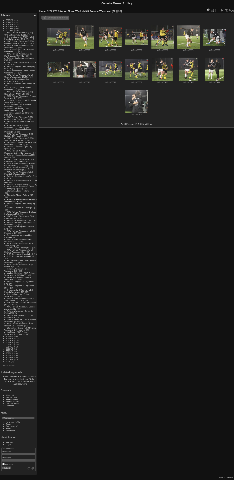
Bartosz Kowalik (11, 379)
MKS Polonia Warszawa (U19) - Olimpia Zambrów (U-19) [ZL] (19, 42)
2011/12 (9, 351)
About (8, 428)
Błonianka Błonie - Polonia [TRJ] (21, 191)
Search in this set (58, 17)
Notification (10, 430)
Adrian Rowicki (10, 376)
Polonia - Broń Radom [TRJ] (19, 248)
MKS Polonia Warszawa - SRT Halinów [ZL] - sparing (18, 135)
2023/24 (9, 24)
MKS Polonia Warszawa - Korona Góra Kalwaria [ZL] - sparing (19, 164)
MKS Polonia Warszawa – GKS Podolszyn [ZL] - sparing (19, 160)
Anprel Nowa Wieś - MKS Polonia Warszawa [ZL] (88, 11)
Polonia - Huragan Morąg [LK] (19, 184)
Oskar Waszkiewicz (26, 381)
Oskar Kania (9, 381)
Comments (10, 426)
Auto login (7, 464)
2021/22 (9, 28)
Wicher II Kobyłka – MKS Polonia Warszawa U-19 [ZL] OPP (19, 274)
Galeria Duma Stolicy (117, 3)
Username (6, 451)
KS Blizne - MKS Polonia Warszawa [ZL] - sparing (16, 126)
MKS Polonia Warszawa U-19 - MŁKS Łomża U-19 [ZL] (18, 55)
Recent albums (12, 401)
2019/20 (9, 336)
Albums (5, 15)
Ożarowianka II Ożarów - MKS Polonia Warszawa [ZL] (18, 291)
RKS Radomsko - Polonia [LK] (20, 254)
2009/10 (9, 355)
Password (6, 458)
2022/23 (9, 26)
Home (42, 11)
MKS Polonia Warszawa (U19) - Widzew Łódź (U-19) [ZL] (19, 139)
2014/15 (9, 347)
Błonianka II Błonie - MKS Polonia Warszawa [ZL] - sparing (20, 143)
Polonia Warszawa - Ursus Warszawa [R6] (17, 270)
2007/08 (9, 359)
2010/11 (9, 353)
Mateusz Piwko (27, 379)
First (123, 124)
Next (145, 124)
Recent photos (12, 399)
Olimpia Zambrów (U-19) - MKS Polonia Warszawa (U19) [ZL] (19, 38)
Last (150, 124)
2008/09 (9, 357)
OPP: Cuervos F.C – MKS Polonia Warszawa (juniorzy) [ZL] (20, 320)
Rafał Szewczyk (19, 384)
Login (8, 444)
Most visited (11, 395)
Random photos (13, 403)
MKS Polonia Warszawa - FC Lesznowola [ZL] (18, 240)
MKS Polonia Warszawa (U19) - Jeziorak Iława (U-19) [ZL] (19, 118)
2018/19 (9, 338)
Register (9, 442)
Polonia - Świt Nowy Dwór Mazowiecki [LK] (16, 110)
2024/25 (9, 22)
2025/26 (9, 20)
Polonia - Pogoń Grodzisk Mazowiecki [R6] (16, 80)
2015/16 (9, 345)
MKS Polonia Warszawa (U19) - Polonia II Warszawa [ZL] (19, 169)
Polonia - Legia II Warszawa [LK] (21, 83)
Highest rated (11, 397)
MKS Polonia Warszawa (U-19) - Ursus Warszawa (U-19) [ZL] (19, 76)
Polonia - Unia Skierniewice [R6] (20, 121)
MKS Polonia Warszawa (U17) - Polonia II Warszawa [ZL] (19, 173)
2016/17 (9, 343)
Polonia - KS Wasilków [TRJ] (19, 220)
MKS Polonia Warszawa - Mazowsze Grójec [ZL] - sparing (17, 152)
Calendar (10, 406)
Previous (130, 124)
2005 (8, 361)
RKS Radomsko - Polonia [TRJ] (20, 256)
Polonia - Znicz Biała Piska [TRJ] (21, 208)
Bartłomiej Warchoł (27, 376)
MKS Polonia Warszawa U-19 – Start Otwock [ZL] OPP (19, 299)
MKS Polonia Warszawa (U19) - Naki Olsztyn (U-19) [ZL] (19, 93)
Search (9, 424)
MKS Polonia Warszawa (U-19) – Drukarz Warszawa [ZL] (19, 251)
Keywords (10, 422)
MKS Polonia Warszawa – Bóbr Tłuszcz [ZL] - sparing (19, 188)
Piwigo (230, 477)
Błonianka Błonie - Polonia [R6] (20, 195)
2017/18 (9, 340)
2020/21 (9, 31)
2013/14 (9, 349)
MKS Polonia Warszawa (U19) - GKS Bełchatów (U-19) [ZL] (19, 34)
